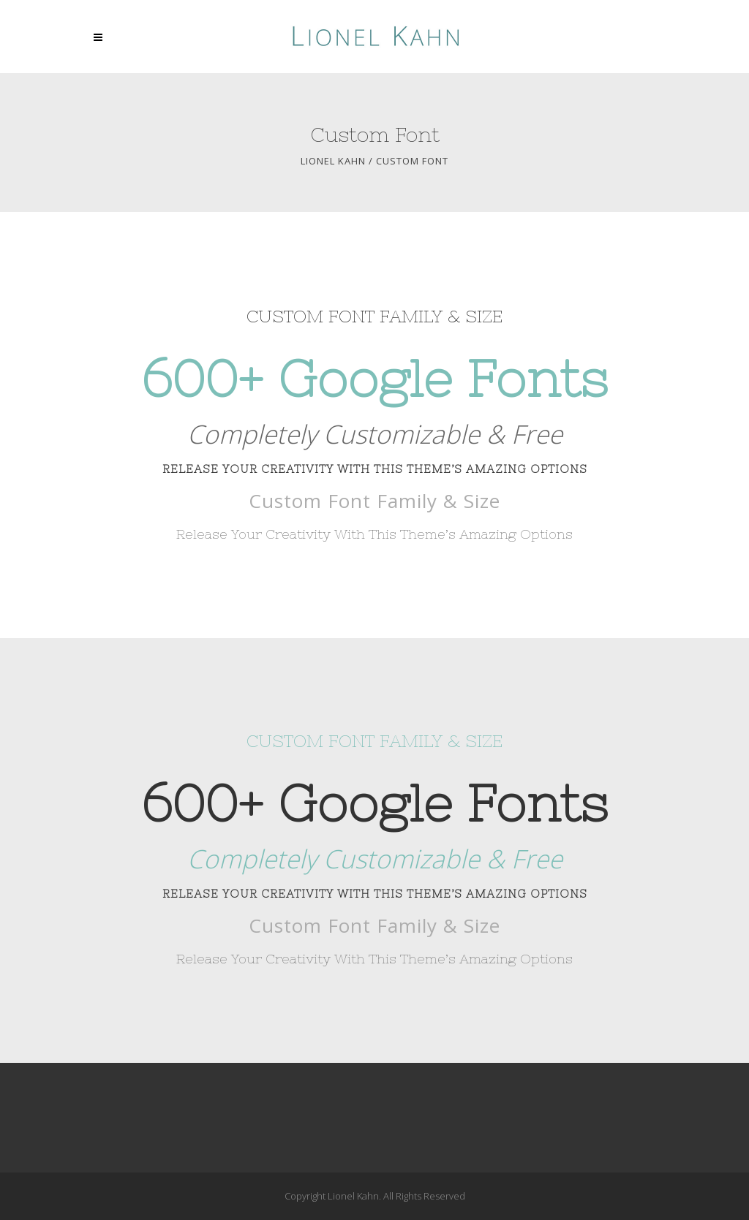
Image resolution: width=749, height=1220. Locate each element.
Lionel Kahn (333, 161)
